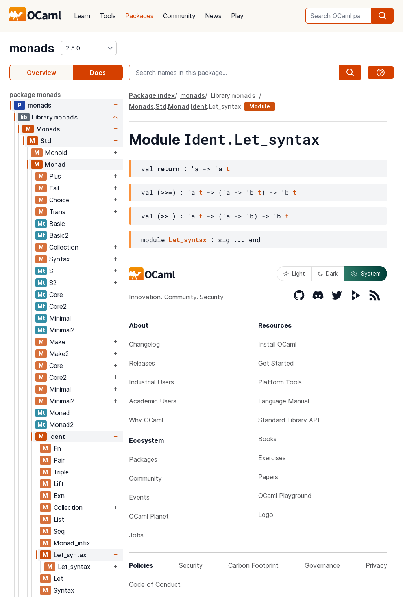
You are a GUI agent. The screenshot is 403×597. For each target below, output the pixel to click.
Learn (82, 16)
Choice (59, 200)
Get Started (276, 363)
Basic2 (58, 235)
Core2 (58, 306)
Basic (57, 224)
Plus (55, 176)
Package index (152, 95)
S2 (53, 283)
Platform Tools (280, 382)
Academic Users (152, 401)
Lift (59, 484)
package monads (35, 95)
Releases (142, 363)
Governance (322, 565)
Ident (57, 436)
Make (57, 342)
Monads (48, 129)
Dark (328, 273)
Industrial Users (151, 382)
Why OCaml (146, 420)
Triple (61, 472)
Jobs (136, 535)
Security (191, 565)
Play (237, 16)
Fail (54, 188)
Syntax (59, 259)
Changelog (144, 344)
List (59, 519)
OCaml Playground (285, 496)
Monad (55, 164)
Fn (57, 448)
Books (267, 439)
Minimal (60, 318)
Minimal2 (61, 330)
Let (58, 578)
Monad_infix (72, 543)
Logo (265, 515)
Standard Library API (289, 420)
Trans (57, 212)
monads (31, 48)
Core (56, 294)
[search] (383, 16)
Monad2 (61, 425)
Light (294, 273)
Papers (268, 477)
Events (139, 497)
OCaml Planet (149, 516)
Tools (108, 16)
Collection (63, 247)
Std (46, 141)
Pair (59, 460)
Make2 (59, 354)
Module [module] (259, 106)
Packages (139, 16)
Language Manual (283, 401)
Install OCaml (277, 344)
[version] (89, 48)
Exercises (272, 458)
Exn (59, 496)
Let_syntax (70, 555)
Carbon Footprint (253, 565)
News (213, 16)
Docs (98, 72)
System (366, 273)
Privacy (376, 565)
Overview (41, 72)
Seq (59, 531)
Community (179, 16)
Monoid (56, 153)
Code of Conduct (155, 584)
